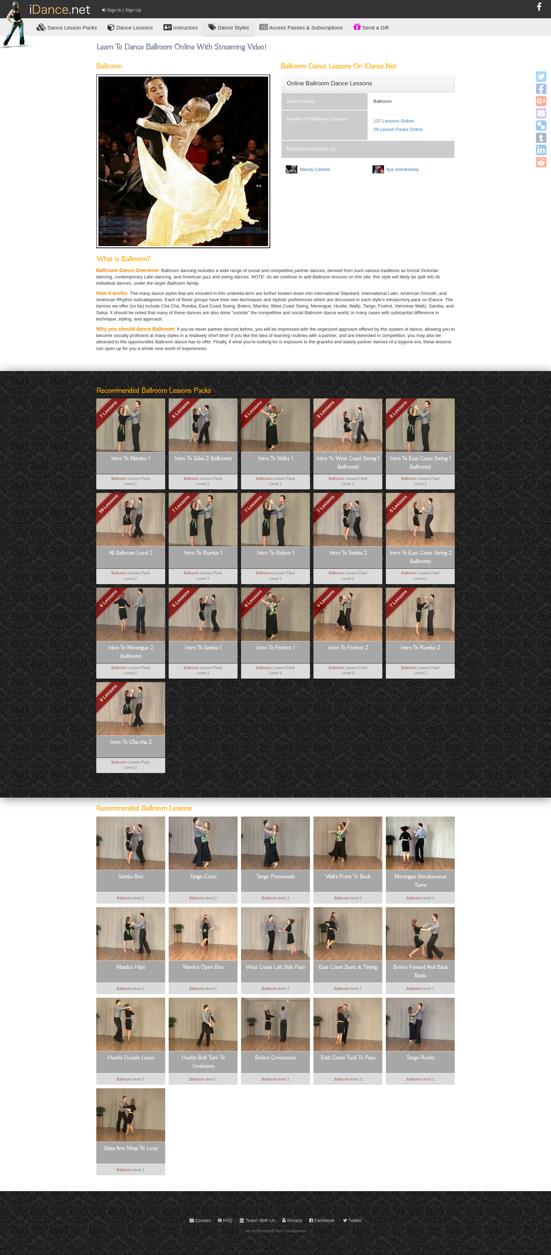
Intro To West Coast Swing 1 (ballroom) (348, 463)
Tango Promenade (275, 876)
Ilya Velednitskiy (403, 169)
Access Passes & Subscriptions (301, 27)
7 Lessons (108, 409)
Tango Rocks (420, 1058)
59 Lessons (108, 504)
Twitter (352, 1220)
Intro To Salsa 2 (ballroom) (203, 458)
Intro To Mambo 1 (130, 458)
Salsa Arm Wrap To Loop (131, 1148)
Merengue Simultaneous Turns (420, 881)
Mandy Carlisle (315, 169)
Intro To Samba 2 (348, 553)
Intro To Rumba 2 (420, 648)
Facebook (322, 1220)
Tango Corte (203, 876)
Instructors (180, 27)
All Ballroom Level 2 (131, 553)
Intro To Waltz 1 (275, 458)
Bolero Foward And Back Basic (420, 971)
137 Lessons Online (394, 121)
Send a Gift (371, 26)
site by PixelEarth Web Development (275, 1231)
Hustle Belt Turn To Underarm (203, 1062)
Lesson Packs (67, 27)
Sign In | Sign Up (121, 10)
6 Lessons (181, 409)
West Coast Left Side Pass (275, 967)
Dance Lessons (130, 27)
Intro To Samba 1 (203, 648)
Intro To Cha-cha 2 (130, 742)
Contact (200, 1220)
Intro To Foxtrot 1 (275, 648)
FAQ (225, 1220)
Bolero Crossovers (275, 1058)
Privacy (292, 1220)
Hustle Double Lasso (130, 1058)
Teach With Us (257, 1220)
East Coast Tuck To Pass (348, 1058)
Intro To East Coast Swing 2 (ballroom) (420, 557)
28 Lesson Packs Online (398, 129)
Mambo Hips (130, 967)
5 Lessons (326, 409)
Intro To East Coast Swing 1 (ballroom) (420, 463)
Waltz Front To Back (347, 876)
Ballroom (119, 478)
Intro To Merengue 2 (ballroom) (130, 652)
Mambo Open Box (203, 967)
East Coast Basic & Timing (348, 967)
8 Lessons (398, 409)
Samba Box (130, 876)
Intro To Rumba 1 (203, 553)
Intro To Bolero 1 (275, 553)
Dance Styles (228, 27)
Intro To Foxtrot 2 (348, 648)
